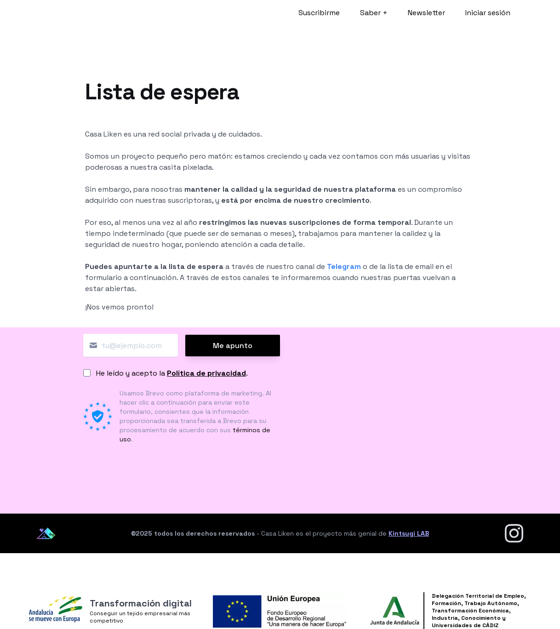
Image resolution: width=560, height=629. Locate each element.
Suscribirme (319, 12)
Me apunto (232, 345)
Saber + (374, 12)
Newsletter (426, 12)
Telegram (344, 266)
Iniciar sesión (487, 12)
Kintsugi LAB (409, 533)
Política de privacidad (206, 373)
